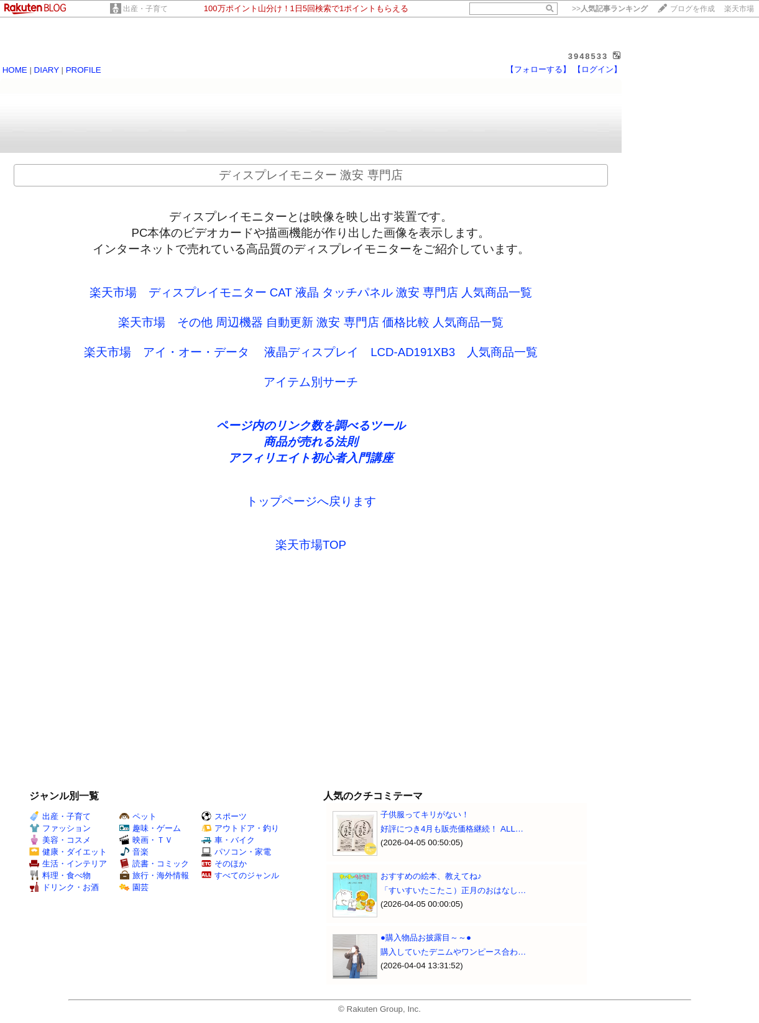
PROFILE (83, 70)
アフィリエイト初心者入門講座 (310, 457)
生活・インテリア (68, 863)
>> (610, 8)
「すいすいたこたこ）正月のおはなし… (453, 890)
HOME (14, 70)
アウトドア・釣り (240, 828)
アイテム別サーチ (311, 381)
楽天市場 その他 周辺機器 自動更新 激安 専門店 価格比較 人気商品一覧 (311, 322)
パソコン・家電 (236, 851)
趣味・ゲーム (150, 828)
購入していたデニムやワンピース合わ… (453, 951)
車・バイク (228, 840)
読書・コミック (154, 863)
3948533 (588, 56)
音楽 (134, 851)
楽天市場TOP (310, 544)
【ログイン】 (597, 69)
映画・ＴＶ (146, 840)
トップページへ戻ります (311, 501)
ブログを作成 (692, 8)
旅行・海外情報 (154, 875)
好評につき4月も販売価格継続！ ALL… (451, 828)
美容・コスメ (60, 840)
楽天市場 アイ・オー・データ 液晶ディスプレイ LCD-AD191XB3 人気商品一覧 (311, 352)
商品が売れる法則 (311, 441)
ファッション (60, 828)
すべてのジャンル (240, 875)
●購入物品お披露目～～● (425, 937)
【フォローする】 (538, 69)
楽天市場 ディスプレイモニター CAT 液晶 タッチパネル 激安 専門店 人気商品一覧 (311, 292)
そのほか (224, 863)
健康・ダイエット (68, 851)
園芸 (134, 887)
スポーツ (224, 816)
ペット (138, 816)
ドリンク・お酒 (64, 887)
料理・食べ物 (60, 875)
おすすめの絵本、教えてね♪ (431, 876)
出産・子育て (145, 8)
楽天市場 (739, 8)
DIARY (46, 70)
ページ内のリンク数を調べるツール (310, 425)
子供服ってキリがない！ (424, 814)
